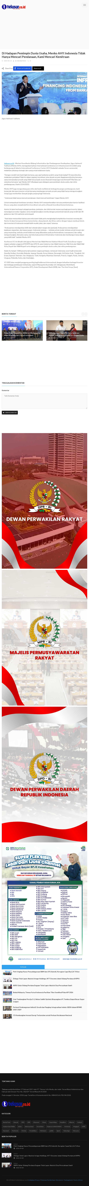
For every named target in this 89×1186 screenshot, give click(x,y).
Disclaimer (59, 1180)
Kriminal (67, 1126)
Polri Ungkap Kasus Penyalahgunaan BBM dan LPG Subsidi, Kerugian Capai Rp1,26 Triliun (46, 972)
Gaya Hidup (53, 1122)
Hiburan (71, 1122)
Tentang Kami (68, 1180)
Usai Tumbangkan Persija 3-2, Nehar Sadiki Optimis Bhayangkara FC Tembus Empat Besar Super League (48, 1000)
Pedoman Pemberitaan (48, 1180)
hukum (79, 1122)
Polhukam (43, 1131)
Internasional (29, 1126)
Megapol (76, 1126)
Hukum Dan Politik (9, 1126)
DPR (29, 1122)
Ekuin (44, 1122)
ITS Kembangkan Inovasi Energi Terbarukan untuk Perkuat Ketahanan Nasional (42, 1015)
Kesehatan (40, 1126)
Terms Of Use (78, 1180)
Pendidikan (33, 1131)
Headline (63, 1122)
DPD (23, 1122)
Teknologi (66, 1131)
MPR (83, 1126)
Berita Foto (6, 1122)
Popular (23, 967)
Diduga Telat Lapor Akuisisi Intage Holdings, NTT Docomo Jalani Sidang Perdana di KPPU (46, 979)
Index (20, 1126)
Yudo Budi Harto (21, 61)
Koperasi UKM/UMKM (54, 1126)
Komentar (5, 390)
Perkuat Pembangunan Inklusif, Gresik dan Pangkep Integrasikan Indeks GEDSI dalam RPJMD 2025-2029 (47, 1008)
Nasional (6, 1131)
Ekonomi (36, 1122)
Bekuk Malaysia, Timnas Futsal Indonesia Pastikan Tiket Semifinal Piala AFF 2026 (43, 992)
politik (51, 1131)
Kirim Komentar (10, 412)
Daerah (16, 1122)
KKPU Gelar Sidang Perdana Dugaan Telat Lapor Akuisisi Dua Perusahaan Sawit (42, 985)
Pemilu (24, 1131)
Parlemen (15, 1131)
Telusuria (76, 1131)
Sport (58, 1131)
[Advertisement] (44, 31)
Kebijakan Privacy (34, 1180)
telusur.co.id (9, 163)
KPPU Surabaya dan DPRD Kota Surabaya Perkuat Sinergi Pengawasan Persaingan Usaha (66, 334)
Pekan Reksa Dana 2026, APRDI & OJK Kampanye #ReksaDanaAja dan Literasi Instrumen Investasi (22, 335)
